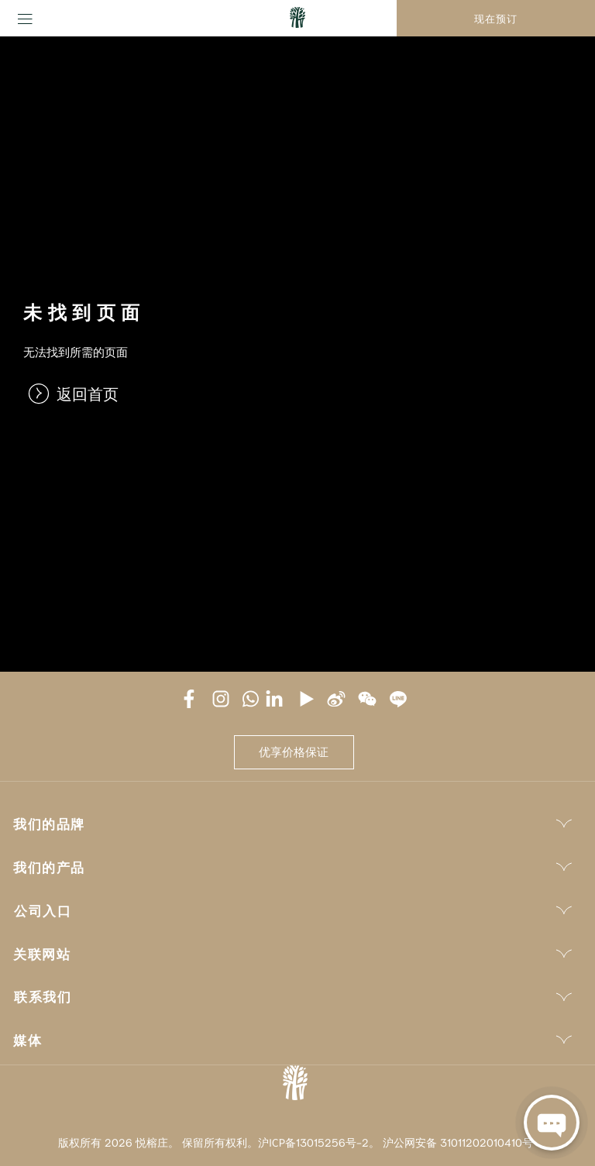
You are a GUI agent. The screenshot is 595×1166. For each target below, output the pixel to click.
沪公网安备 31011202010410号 (458, 1142)
